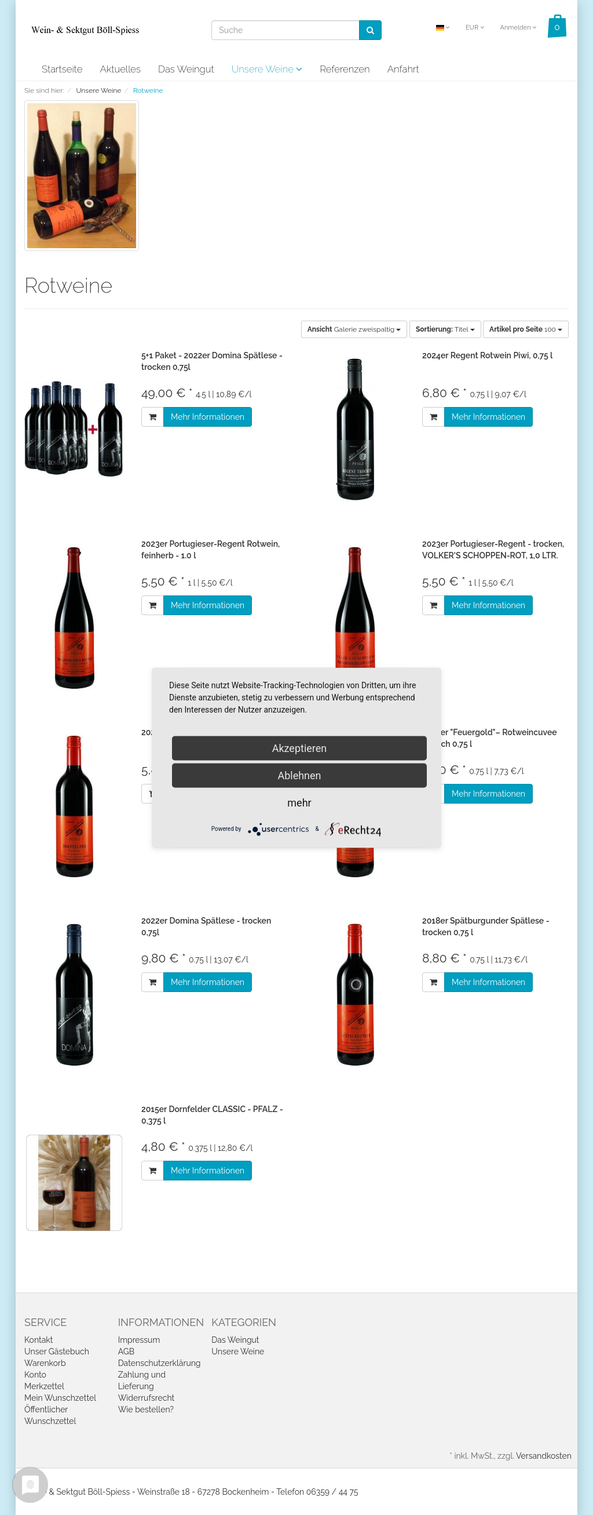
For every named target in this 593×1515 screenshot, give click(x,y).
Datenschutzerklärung (159, 1363)
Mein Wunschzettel (60, 1398)
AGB (126, 1351)
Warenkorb (45, 1363)
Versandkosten (544, 1455)
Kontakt (38, 1340)
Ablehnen (299, 775)
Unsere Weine (267, 69)
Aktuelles (120, 69)
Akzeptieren (299, 748)
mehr (299, 802)
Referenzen (344, 69)
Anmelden (518, 27)
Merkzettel (44, 1386)
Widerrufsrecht (146, 1398)
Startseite (62, 69)
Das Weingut (186, 69)
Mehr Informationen (207, 417)
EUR (475, 27)
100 (525, 329)
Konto (35, 1374)
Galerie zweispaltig (354, 329)
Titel (445, 329)
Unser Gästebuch (56, 1351)
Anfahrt (403, 69)
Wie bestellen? (146, 1409)
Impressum (139, 1340)
